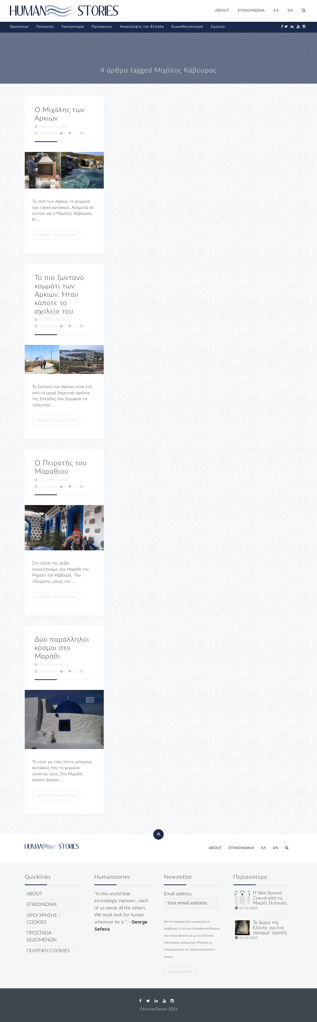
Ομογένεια (19, 26)
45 (72, 326)
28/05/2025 (46, 133)
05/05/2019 (46, 671)
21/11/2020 (46, 486)
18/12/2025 (248, 938)
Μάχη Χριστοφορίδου (51, 126)
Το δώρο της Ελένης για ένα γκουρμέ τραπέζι (270, 927)
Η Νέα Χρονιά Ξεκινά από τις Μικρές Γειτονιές (270, 898)
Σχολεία (218, 26)
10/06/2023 (46, 326)
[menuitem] (276, 11)
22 (72, 133)
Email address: (191, 900)
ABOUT (222, 10)
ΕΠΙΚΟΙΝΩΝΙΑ (251, 10)
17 (72, 671)
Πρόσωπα (44, 26)
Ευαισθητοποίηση (187, 26)
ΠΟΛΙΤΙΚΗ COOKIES (48, 951)
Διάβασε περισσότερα (56, 235)
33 (72, 486)
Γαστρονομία (72, 26)
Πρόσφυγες (102, 26)
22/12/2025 (248, 908)
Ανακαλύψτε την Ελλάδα (142, 26)
